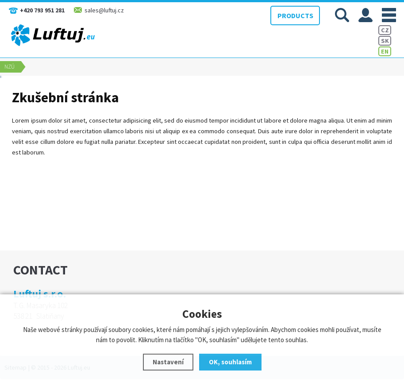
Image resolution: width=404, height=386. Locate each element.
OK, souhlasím (230, 362)
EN (385, 51)
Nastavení (168, 362)
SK (385, 41)
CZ (385, 30)
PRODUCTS (295, 15)
